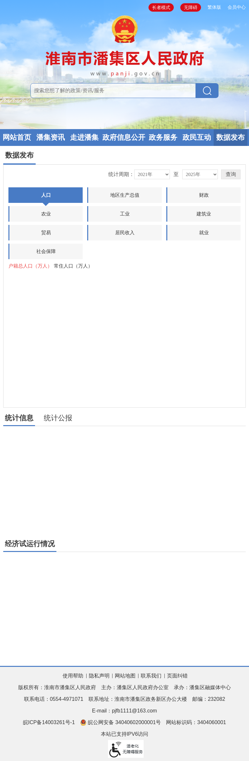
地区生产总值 (124, 195)
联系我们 (151, 675)
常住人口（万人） (73, 266)
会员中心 (237, 7)
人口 (45, 197)
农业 (46, 213)
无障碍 (190, 7)
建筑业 (203, 213)
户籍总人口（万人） (30, 266)
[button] (231, 174)
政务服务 (163, 137)
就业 (204, 232)
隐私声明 (99, 675)
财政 (204, 195)
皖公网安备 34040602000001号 (120, 722)
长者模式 (161, 7)
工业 (125, 213)
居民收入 (125, 232)
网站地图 (125, 675)
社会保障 (46, 251)
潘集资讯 (50, 137)
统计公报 (58, 418)
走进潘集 (84, 137)
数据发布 (230, 137)
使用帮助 (73, 675)
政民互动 (197, 137)
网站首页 (17, 137)
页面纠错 (177, 675)
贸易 (46, 232)
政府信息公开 (123, 137)
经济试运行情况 (29, 544)
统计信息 (19, 418)
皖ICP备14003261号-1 (49, 722)
